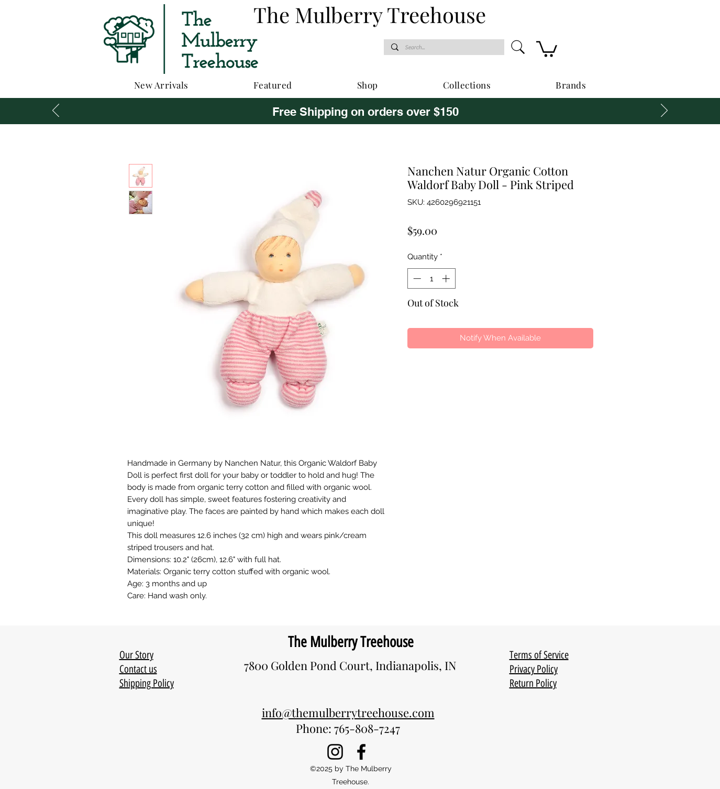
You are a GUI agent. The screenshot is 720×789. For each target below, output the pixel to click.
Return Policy (533, 683)
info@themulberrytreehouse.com (348, 712)
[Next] (664, 111)
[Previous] (55, 111)
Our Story (136, 655)
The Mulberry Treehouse (351, 642)
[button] (546, 48)
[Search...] (443, 47)
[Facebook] (361, 751)
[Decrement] (416, 278)
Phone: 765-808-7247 (348, 728)
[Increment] (447, 278)
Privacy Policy (533, 669)
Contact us (138, 669)
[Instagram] (335, 751)
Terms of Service (539, 655)
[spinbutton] (431, 278)
